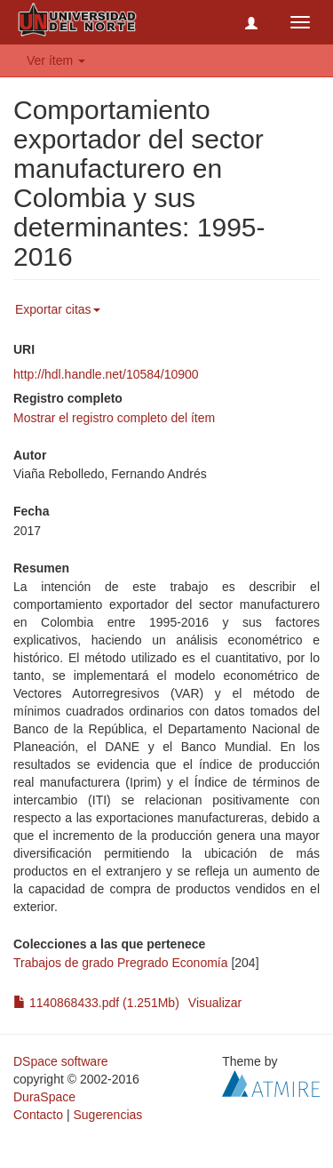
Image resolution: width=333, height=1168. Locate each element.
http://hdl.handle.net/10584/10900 (106, 374)
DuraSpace (44, 1097)
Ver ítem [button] (56, 60)
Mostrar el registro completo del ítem (114, 418)
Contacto (38, 1115)
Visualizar (215, 1003)
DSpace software (60, 1061)
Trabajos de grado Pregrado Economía (120, 963)
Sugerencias (107, 1115)
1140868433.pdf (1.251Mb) (96, 1003)
